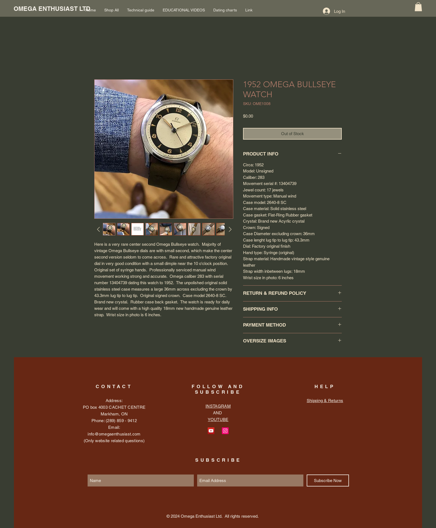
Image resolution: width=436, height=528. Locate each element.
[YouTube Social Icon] (211, 430)
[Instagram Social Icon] (225, 430)
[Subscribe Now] (328, 480)
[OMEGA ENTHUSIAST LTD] (52, 9)
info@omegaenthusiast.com (114, 434)
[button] (418, 6)
